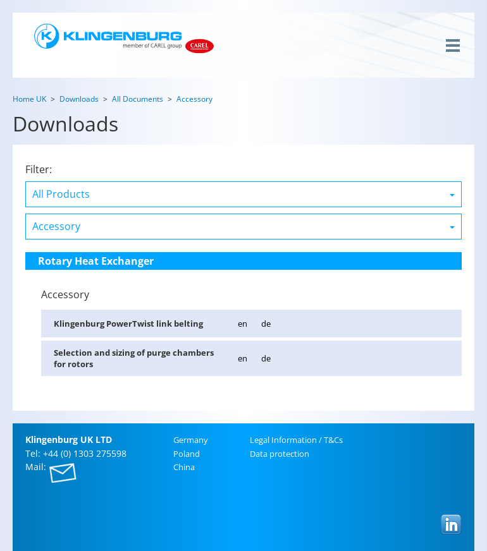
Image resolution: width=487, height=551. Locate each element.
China (184, 467)
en (242, 323)
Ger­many (190, 439)
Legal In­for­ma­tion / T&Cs (296, 439)
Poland (186, 453)
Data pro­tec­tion (279, 453)
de (266, 323)
